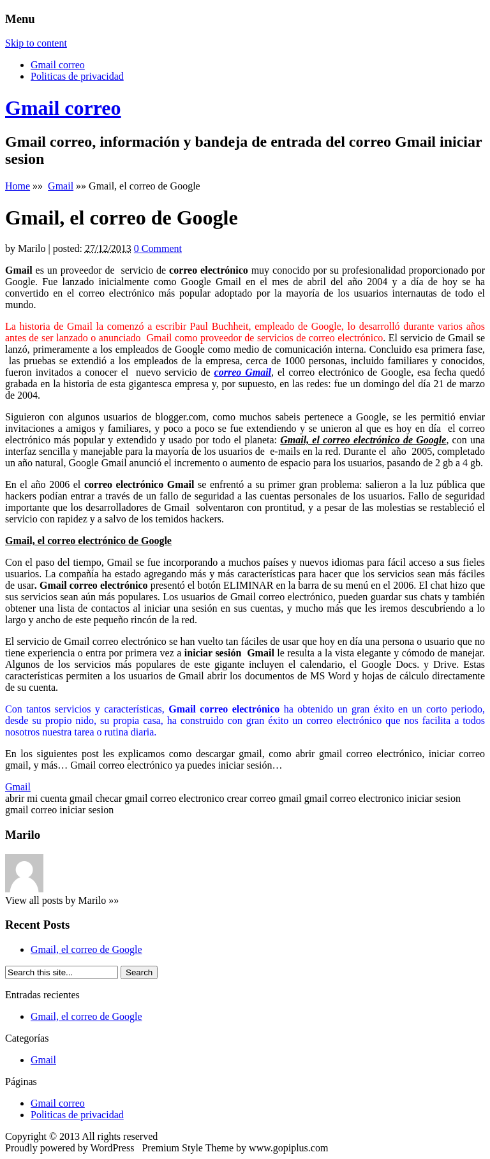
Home (17, 186)
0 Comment (158, 248)
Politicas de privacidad (77, 76)
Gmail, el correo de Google (86, 949)
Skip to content (36, 43)
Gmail (60, 186)
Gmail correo (58, 64)
